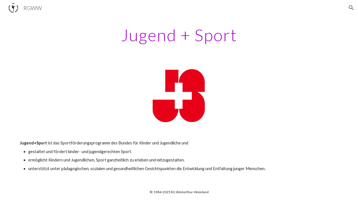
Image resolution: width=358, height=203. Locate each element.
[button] (351, 7)
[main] (179, 34)
